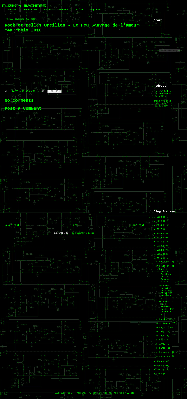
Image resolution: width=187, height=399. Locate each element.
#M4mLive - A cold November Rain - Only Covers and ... (166, 308)
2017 (160, 229)
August (163, 327)
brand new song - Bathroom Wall (163, 102)
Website (12, 10)
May (161, 340)
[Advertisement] (74, 197)
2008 (160, 365)
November (164, 266)
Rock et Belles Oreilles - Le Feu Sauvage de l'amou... (166, 275)
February (164, 352)
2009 (160, 361)
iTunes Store (30, 10)
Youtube (48, 10)
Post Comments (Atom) (83, 233)
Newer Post (12, 225)
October (164, 319)
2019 (160, 221)
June (162, 335)
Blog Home (95, 10)
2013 (160, 246)
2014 (160, 242)
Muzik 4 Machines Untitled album (163, 92)
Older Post (137, 225)
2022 (160, 217)
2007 (160, 370)
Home (74, 225)
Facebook (63, 10)
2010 (160, 258)
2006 (160, 374)
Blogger (131, 393)
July (162, 331)
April (163, 344)
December (164, 262)
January (164, 356)
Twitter (79, 10)
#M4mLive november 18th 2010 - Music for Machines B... (166, 292)
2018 (160, 225)
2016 (160, 233)
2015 (160, 237)
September (165, 323)
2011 (160, 254)
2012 (160, 250)
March (163, 348)
